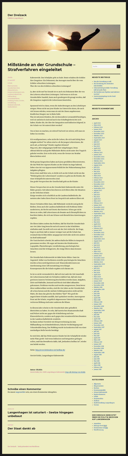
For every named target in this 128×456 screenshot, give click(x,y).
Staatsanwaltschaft (14, 105)
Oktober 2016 (98, 350)
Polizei (16, 100)
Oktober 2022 (98, 211)
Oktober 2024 (98, 161)
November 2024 (99, 159)
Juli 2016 (96, 357)
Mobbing (11, 100)
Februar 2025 (98, 152)
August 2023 (98, 190)
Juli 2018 (96, 315)
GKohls (10, 77)
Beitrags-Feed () (100, 426)
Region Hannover (99, 394)
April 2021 (97, 249)
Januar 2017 (97, 344)
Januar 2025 (98, 155)
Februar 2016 (98, 367)
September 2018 (99, 310)
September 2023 (99, 188)
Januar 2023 (98, 205)
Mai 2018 (97, 317)
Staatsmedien (98, 398)
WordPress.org (99, 430)
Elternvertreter (12, 86)
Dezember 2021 (99, 232)
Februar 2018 (98, 321)
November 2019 (99, 285)
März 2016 (97, 365)
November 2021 (99, 235)
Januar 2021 (98, 256)
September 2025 (99, 138)
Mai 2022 (97, 222)
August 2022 (98, 216)
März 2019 (97, 300)
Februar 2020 (98, 279)
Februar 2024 (98, 178)
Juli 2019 (96, 291)
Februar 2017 (98, 342)
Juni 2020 (97, 270)
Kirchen (96, 388)
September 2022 (99, 213)
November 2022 (99, 209)
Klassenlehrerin (13, 90)
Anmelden (97, 423)
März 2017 (97, 340)
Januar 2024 (98, 180)
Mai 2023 (97, 197)
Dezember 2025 (99, 131)
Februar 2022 (98, 228)
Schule (10, 83)
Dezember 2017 (99, 325)
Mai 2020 (97, 272)
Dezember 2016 (99, 346)
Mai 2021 (97, 247)
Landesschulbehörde (15, 94)
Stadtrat (96, 401)
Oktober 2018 (98, 308)
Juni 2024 (97, 169)
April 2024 (97, 173)
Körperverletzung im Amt (16, 92)
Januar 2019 (97, 304)
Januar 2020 (98, 281)
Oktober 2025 (98, 136)
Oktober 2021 (98, 237)
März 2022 (97, 226)
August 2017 (98, 329)
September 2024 (99, 163)
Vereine (96, 405)
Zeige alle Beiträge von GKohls (75, 372)
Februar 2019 (98, 302)
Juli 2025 (96, 142)
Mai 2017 (96, 336)
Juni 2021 (97, 245)
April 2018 (97, 319)
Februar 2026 (98, 127)
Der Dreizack (17, 15)
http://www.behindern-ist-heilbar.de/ (50, 350)
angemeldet (20, 392)
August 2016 (98, 355)
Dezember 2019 (99, 283)
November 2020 (99, 260)
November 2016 (99, 348)
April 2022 (97, 224)
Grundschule (12, 88)
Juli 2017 (96, 331)
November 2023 (99, 184)
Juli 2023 (97, 192)
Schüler (21, 100)
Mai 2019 (97, 296)
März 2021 (97, 251)
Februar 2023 (98, 203)
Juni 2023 (97, 195)
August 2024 (98, 165)
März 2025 (97, 150)
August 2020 (98, 266)
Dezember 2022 (99, 207)
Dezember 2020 (99, 258)
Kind (17, 88)
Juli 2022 (97, 218)
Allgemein (97, 384)
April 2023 (97, 199)
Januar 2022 (98, 230)
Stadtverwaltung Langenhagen (104, 403)
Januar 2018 (98, 323)
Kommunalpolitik (100, 390)
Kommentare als (101, 428)
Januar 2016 (97, 369)
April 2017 (97, 338)
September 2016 (99, 352)
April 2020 (97, 275)
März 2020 (97, 277)
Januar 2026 (98, 129)
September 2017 (99, 327)
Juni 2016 (97, 359)
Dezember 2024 (99, 157)
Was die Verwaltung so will (102, 81)
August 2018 (98, 312)
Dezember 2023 (99, 182)
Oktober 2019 (98, 287)
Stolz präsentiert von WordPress (28, 446)
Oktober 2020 (98, 262)
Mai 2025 (97, 146)
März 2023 (97, 201)
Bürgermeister (99, 386)
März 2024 (97, 176)
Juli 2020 (97, 268)
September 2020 (99, 264)
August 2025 (98, 140)
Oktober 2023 (98, 186)
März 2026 (97, 125)
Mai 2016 (97, 361)
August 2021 (98, 241)
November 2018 (99, 306)
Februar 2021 (98, 253)
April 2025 (97, 148)
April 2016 (97, 363)
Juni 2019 (97, 293)
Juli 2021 (96, 243)
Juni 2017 (97, 333)
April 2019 (97, 298)
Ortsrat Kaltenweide (100, 392)
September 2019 (99, 289)
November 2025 (99, 133)
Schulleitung (12, 102)
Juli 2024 (97, 167)
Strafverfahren (12, 107)
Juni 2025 (97, 144)
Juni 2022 (97, 220)
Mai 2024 (97, 171)
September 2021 (99, 239)
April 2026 (97, 123)
